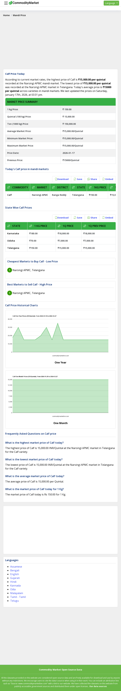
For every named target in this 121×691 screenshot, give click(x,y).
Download (62, 179)
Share (92, 179)
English (14, 574)
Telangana (13, 247)
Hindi (13, 581)
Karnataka (13, 233)
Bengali (14, 570)
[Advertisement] (60, 44)
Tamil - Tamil (18, 597)
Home (6, 15)
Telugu (14, 600)
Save (78, 179)
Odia (13, 589)
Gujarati (15, 578)
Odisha (11, 240)
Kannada (15, 585)
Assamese (16, 566)
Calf (9, 194)
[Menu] (5, 3)
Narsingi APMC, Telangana (29, 270)
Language (110, 3)
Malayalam (16, 593)
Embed (107, 179)
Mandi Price (19, 15)
